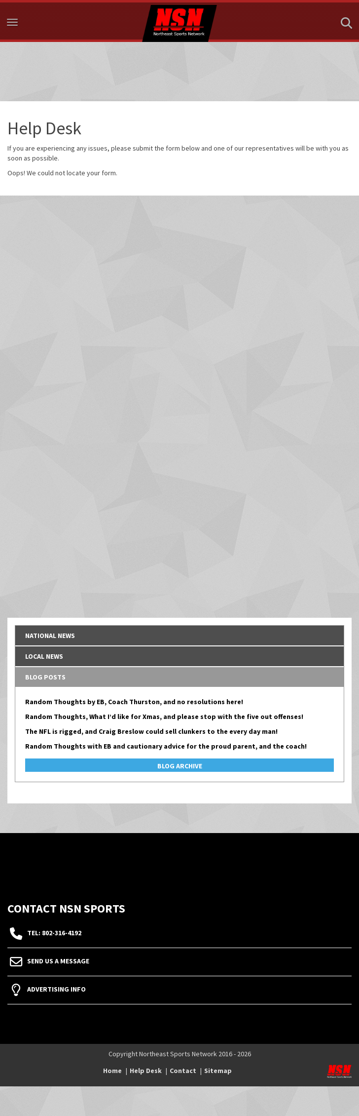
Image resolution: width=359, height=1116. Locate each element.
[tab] (179, 635)
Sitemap (218, 1070)
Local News (44, 656)
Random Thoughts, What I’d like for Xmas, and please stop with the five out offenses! (164, 716)
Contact (183, 1070)
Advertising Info (56, 989)
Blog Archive (179, 765)
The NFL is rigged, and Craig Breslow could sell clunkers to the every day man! (151, 731)
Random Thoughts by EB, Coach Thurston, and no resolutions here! (134, 701)
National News (50, 635)
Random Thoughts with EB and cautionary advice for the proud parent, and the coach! (166, 746)
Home (112, 1070)
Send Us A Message (58, 961)
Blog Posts (45, 677)
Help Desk (146, 1070)
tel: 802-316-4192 (54, 932)
